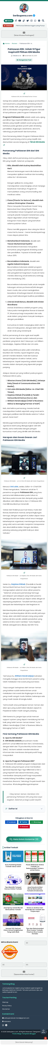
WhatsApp (36, 822)
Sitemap (5, 1002)
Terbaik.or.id (17, 56)
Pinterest (24, 827)
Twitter (23, 822)
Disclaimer (6, 1009)
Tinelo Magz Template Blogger (24, 1034)
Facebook (11, 822)
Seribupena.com (24, 15)
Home (8, 21)
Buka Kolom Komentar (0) (24, 839)
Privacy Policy (7, 1006)
